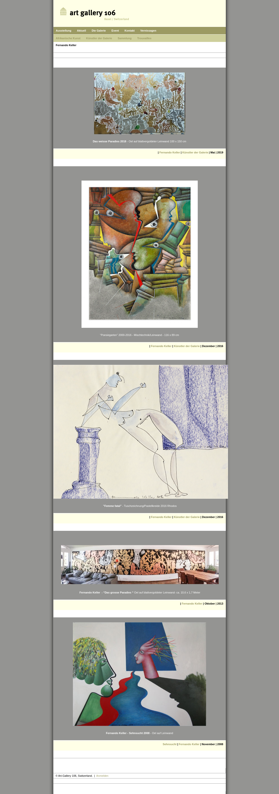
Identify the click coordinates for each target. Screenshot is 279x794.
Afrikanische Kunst (68, 38)
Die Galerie (99, 30)
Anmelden (102, 775)
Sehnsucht (170, 744)
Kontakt (130, 30)
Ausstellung (63, 30)
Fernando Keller (169, 152)
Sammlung (124, 38)
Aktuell (81, 30)
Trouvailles (144, 38)
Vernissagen (148, 30)
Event (115, 30)
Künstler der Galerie (99, 38)
